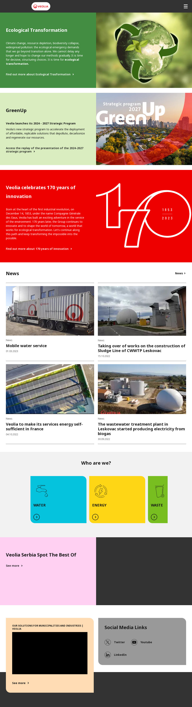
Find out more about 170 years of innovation (37, 249)
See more (12, 565)
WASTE (157, 505)
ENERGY (99, 505)
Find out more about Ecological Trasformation (38, 74)
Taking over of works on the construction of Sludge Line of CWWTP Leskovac (141, 348)
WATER (39, 505)
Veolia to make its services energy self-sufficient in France (44, 426)
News (179, 273)
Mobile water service (26, 345)
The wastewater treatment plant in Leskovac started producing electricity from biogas (141, 428)
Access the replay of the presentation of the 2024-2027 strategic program (44, 149)
